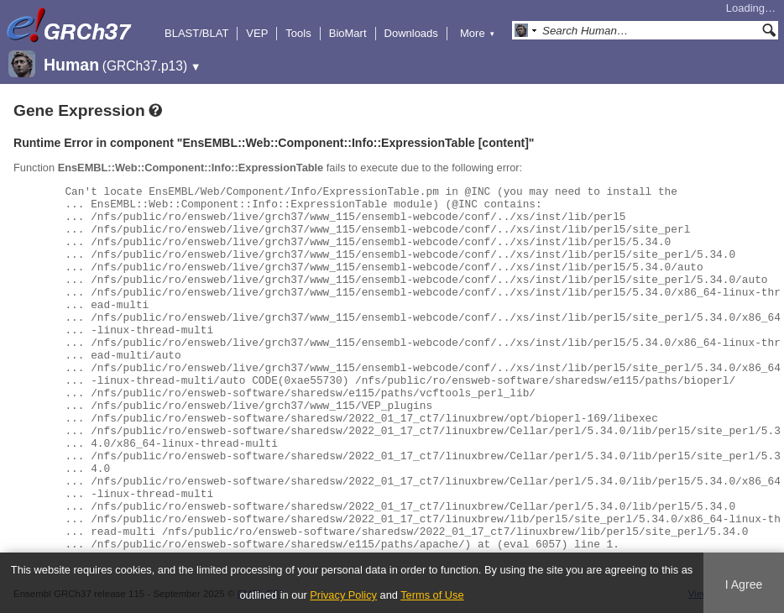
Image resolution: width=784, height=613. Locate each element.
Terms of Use (431, 595)
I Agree (744, 584)
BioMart (348, 33)
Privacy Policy (343, 595)
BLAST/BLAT (196, 33)
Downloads (411, 33)
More (477, 33)
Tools (298, 33)
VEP (257, 33)
